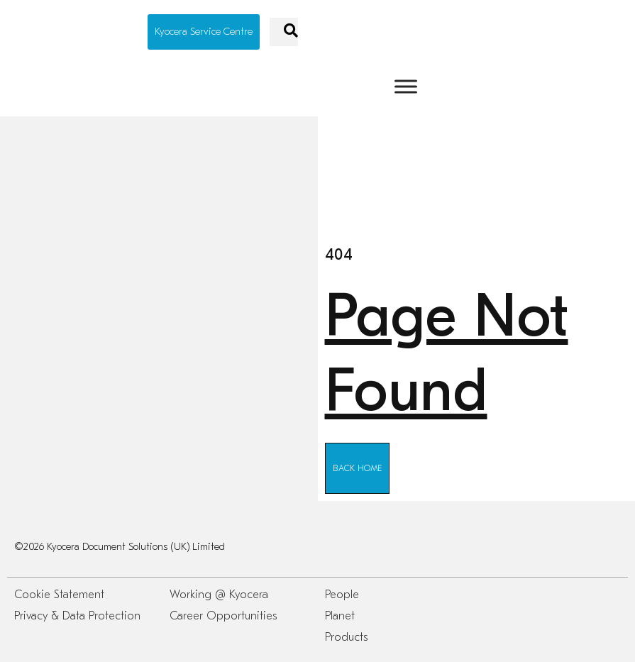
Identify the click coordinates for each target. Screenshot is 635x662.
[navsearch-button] (284, 32)
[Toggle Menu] (405, 86)
